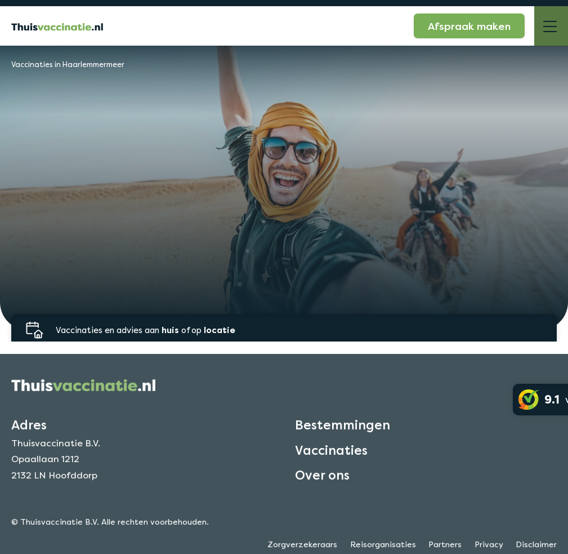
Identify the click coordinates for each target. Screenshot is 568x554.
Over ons (322, 484)
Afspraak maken (469, 26)
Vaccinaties (331, 459)
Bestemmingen (342, 434)
